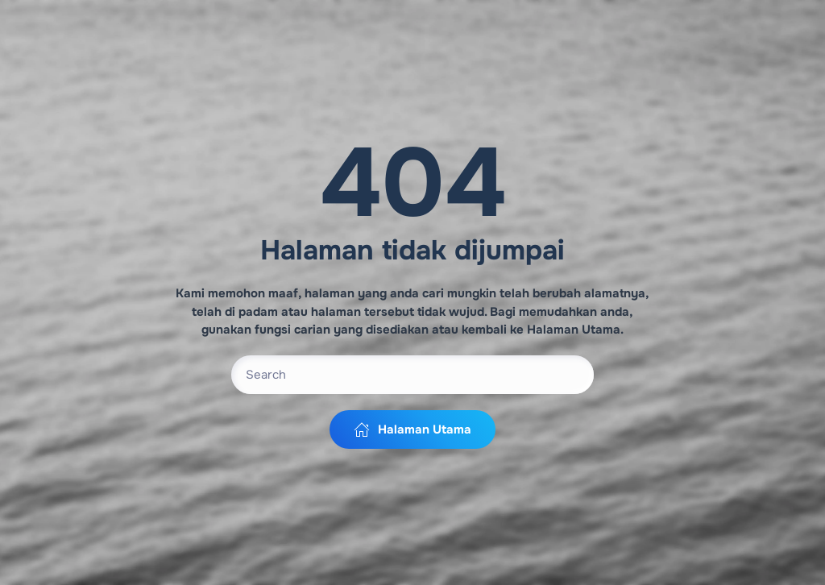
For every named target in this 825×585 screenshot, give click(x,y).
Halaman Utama (412, 429)
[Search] (412, 374)
